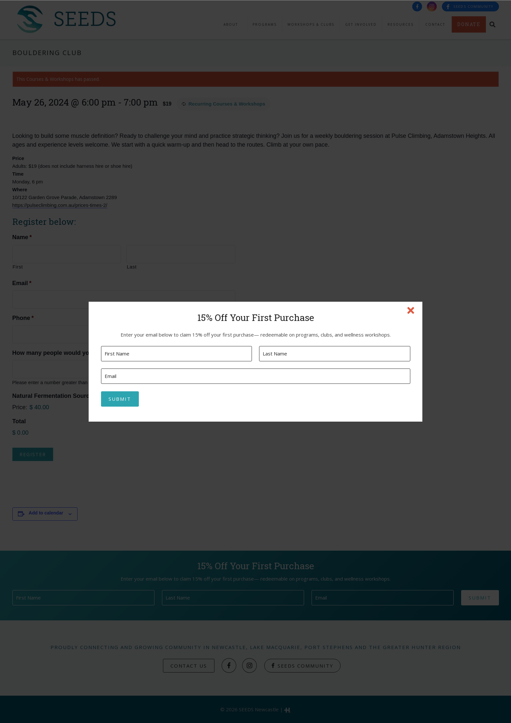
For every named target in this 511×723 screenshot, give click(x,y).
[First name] (176, 353)
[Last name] (334, 353)
